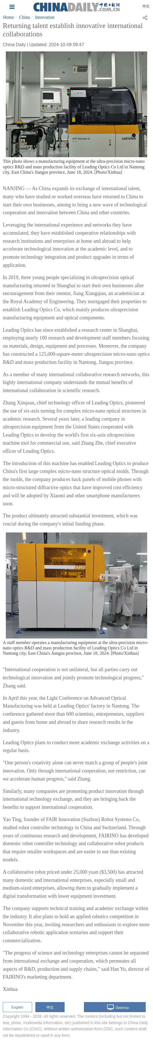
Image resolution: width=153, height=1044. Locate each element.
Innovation (44, 17)
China (24, 17)
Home (8, 17)
